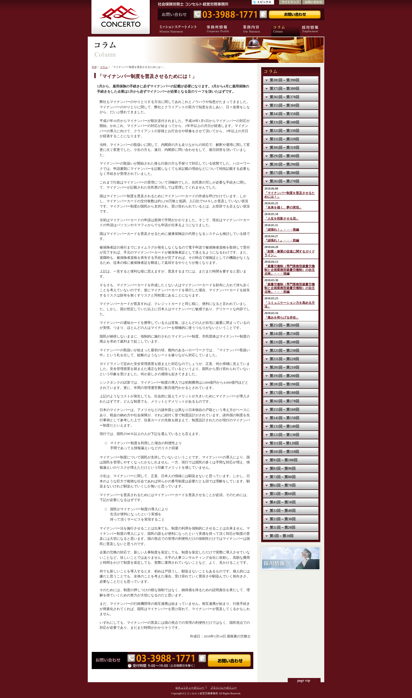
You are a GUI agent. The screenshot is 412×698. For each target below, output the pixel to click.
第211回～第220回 (284, 359)
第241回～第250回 (284, 333)
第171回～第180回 (284, 392)
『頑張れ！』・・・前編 (281, 240)
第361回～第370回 (284, 97)
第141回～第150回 (284, 418)
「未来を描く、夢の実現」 (283, 207)
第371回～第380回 (284, 88)
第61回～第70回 (283, 485)
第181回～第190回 (284, 384)
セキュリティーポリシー (189, 687)
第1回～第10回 (281, 536)
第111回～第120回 (284, 443)
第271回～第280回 (284, 173)
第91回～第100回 (283, 460)
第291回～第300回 (284, 156)
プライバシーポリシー (223, 687)
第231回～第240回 (284, 342)
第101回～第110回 (284, 451)
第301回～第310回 (284, 147)
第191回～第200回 (284, 376)
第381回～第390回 (284, 80)
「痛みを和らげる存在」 (281, 317)
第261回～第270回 (284, 181)
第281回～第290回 (284, 164)
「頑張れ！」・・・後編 (281, 229)
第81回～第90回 (283, 468)
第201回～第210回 (284, 367)
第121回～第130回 (284, 435)
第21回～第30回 (283, 519)
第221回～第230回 (284, 350)
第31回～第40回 (283, 510)
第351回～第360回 (284, 105)
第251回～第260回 (284, 325)
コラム (104, 67)
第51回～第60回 (283, 494)
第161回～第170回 (284, 401)
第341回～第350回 (284, 114)
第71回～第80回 (283, 477)
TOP (94, 67)
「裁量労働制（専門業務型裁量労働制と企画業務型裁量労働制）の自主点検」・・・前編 (289, 288)
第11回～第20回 (282, 527)
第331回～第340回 (284, 122)
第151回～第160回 (284, 409)
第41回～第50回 (283, 502)
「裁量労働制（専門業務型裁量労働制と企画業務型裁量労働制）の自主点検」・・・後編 (289, 270)
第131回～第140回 (284, 426)
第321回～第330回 (284, 130)
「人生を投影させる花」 (281, 218)
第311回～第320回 (284, 139)
